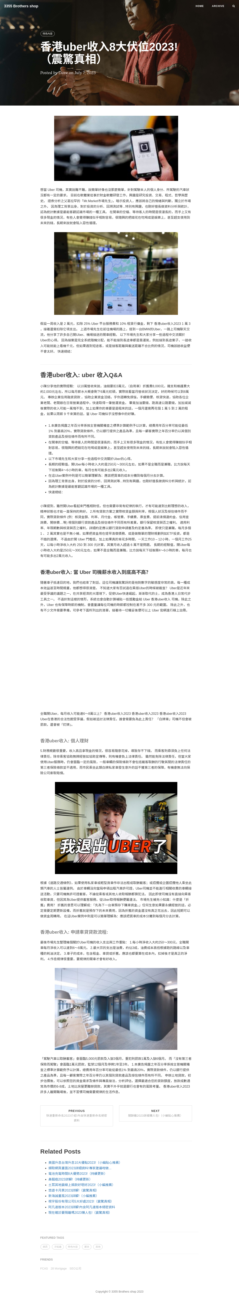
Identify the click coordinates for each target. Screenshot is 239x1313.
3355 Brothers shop (21, 6)
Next (155, 1113)
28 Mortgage (59, 1268)
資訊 (45, 1246)
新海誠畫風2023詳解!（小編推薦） (73, 1196)
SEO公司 (75, 1268)
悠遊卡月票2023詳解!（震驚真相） (73, 1190)
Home (200, 6)
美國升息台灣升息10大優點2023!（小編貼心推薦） (85, 1162)
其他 (97, 1246)
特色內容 (48, 33)
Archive (218, 6)
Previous (76, 1115)
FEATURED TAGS (52, 1237)
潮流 (86, 1246)
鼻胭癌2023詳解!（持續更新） (70, 1179)
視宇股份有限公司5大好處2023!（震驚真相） (81, 1201)
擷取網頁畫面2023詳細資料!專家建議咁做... (79, 1168)
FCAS (44, 1268)
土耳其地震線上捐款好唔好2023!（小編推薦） (81, 1185)
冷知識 (57, 1246)
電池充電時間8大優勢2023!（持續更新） (77, 1173)
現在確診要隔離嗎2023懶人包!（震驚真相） (80, 1212)
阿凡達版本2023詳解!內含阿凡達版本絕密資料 (81, 1207)
